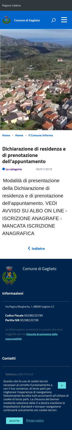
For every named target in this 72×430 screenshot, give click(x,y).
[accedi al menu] (64, 20)
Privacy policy (35, 420)
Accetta (14, 421)
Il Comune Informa (40, 135)
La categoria (14, 169)
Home (6, 135)
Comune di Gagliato (27, 20)
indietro (36, 248)
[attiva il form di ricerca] (53, 20)
